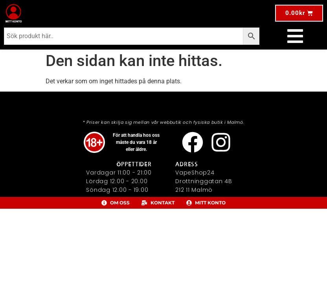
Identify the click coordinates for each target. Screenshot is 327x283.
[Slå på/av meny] (295, 36)
